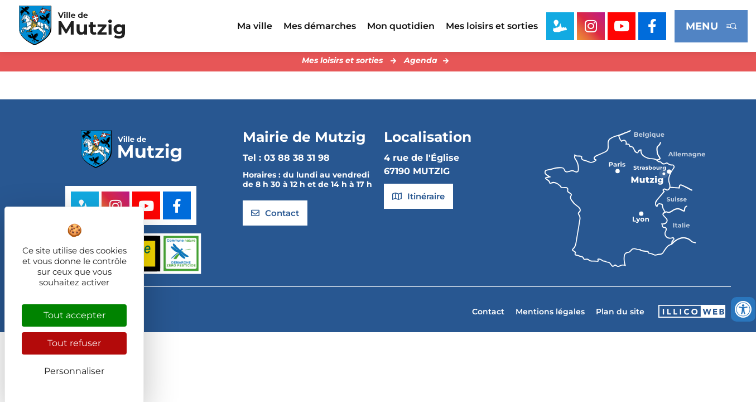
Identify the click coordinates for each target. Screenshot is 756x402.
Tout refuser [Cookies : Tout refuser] (74, 343)
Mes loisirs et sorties (492, 26)
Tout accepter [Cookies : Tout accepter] (74, 315)
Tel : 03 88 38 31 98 (286, 161)
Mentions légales (550, 314)
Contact (488, 314)
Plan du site (620, 314)
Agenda (420, 63)
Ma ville (254, 26)
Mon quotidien (401, 26)
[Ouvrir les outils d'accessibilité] (743, 309)
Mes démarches (319, 26)
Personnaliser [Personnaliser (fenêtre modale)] (74, 371)
